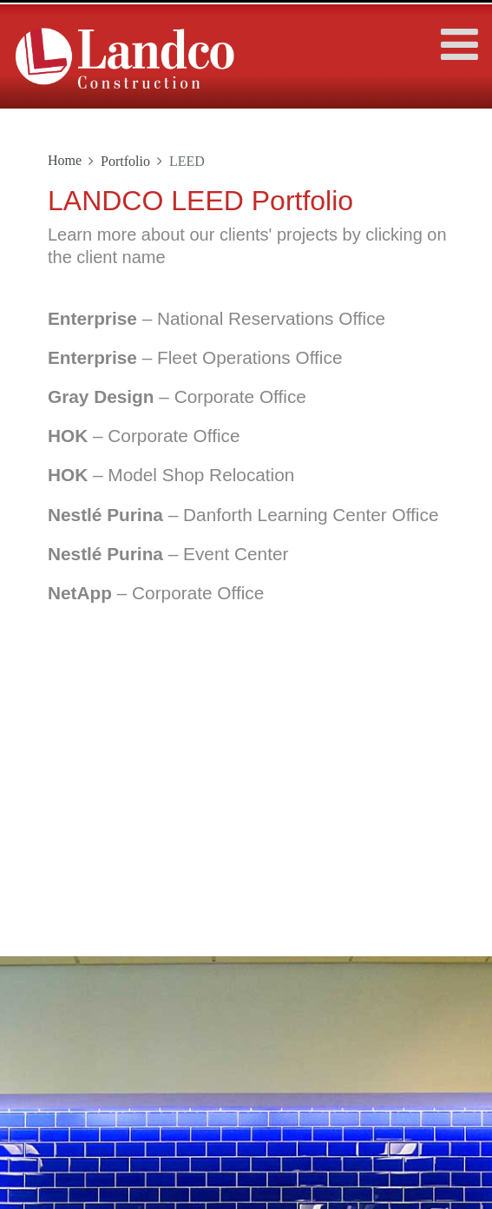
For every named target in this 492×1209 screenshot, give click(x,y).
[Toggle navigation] (454, 35)
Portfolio (125, 161)
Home (65, 160)
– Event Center (168, 554)
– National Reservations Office (216, 318)
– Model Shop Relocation (171, 475)
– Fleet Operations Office (195, 357)
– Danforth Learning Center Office (243, 515)
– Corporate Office (177, 396)
